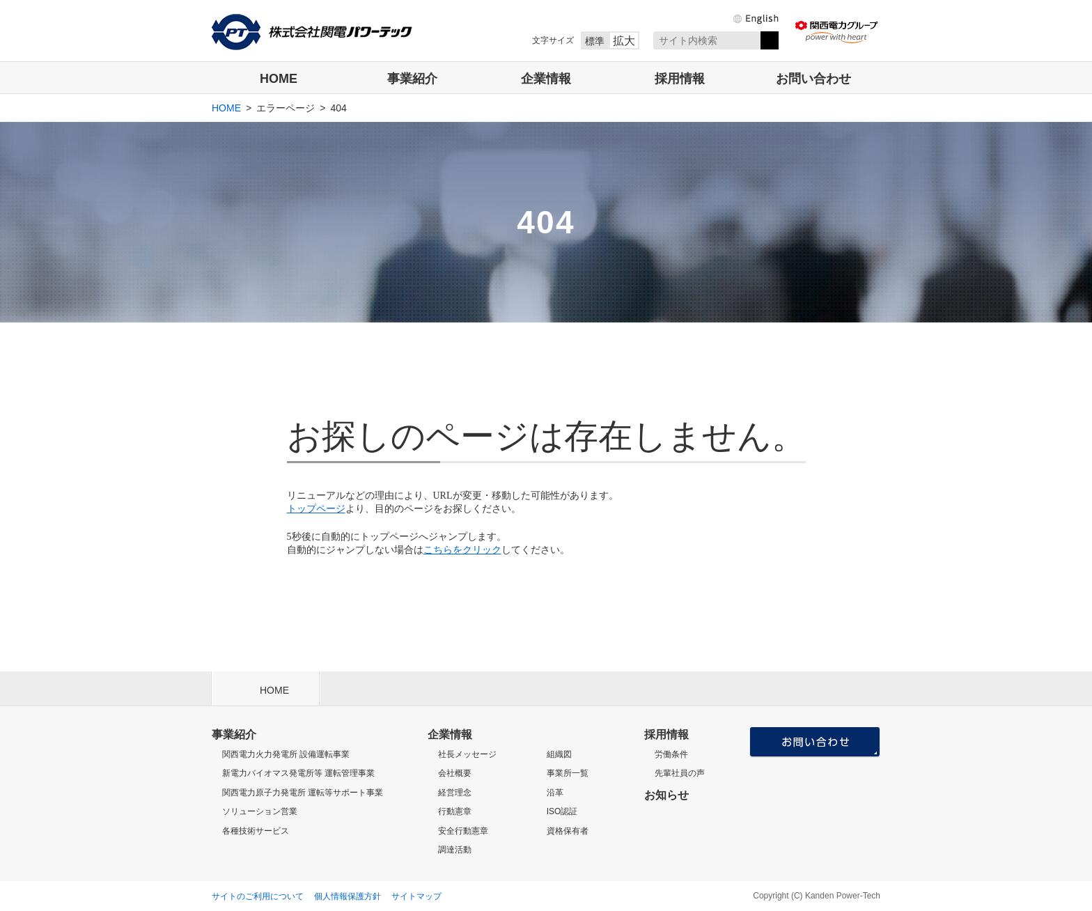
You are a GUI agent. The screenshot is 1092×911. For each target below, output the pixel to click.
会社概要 (454, 773)
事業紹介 (412, 79)
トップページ (316, 509)
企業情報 (546, 79)
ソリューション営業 (259, 811)
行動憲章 (454, 811)
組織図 (559, 754)
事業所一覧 (567, 773)
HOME (278, 79)
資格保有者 (567, 831)
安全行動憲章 (463, 831)
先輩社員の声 (680, 773)
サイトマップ (416, 896)
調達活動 (454, 850)
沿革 (555, 792)
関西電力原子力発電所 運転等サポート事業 (302, 792)
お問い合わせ (813, 79)
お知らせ (666, 795)
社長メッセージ (467, 754)
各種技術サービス (255, 831)
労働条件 (671, 754)
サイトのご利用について (258, 896)
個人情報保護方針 (347, 896)
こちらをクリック (462, 550)
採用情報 (680, 79)
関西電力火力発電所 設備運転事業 (286, 754)
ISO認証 (562, 811)
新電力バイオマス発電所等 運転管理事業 (298, 773)
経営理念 (454, 792)
